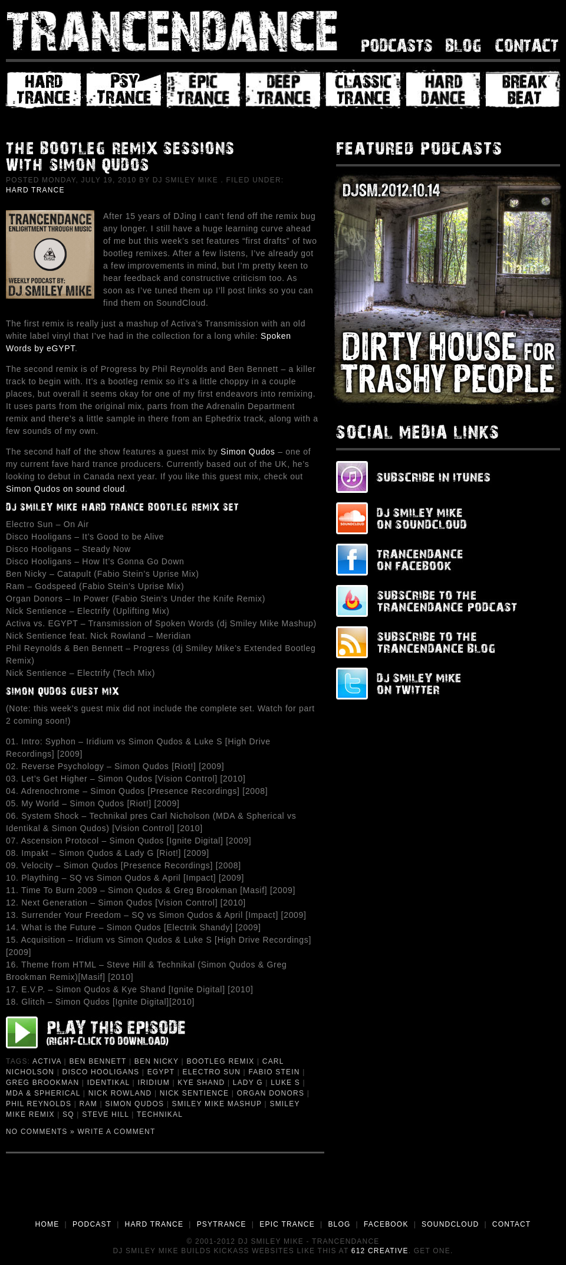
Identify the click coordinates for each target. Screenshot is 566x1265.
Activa (46, 1061)
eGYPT (161, 1072)
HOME (47, 1224)
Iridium (153, 1082)
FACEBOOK (386, 1224)
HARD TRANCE (154, 1224)
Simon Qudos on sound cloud (65, 488)
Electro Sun (211, 1072)
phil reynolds (38, 1104)
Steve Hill (105, 1114)
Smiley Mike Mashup (217, 1104)
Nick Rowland (120, 1093)
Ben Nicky (156, 1061)
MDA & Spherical (43, 1093)
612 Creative (380, 1251)
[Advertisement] (283, 1194)
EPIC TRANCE (287, 1224)
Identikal (108, 1082)
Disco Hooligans (101, 1072)
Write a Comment (117, 1131)
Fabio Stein (274, 1072)
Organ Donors (270, 1093)
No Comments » (40, 1131)
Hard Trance (35, 190)
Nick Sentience (194, 1093)
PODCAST (92, 1224)
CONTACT (511, 1224)
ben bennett (97, 1061)
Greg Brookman (42, 1082)
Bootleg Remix (220, 1061)
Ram (88, 1104)
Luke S (285, 1082)
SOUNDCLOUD (450, 1224)
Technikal (160, 1114)
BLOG (339, 1224)
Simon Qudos (248, 451)
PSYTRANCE (221, 1224)
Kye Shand (201, 1082)
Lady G (248, 1082)
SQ (68, 1114)
